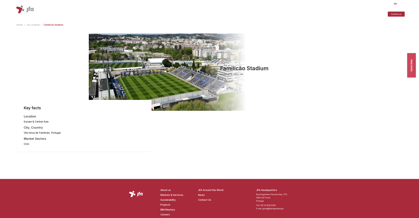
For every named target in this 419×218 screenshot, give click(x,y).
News (201, 195)
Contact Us (204, 199)
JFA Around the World (210, 190)
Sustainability (168, 199)
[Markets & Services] (272, 14)
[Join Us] (350, 14)
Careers (165, 214)
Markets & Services (171, 195)
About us (165, 190)
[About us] (255, 14)
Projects (165, 204)
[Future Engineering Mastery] (310, 14)
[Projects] (289, 14)
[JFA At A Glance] (335, 14)
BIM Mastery (167, 209)
